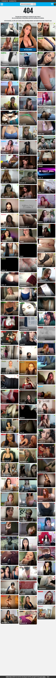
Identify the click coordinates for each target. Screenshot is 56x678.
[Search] (34, 4)
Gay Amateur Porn (12, 1)
